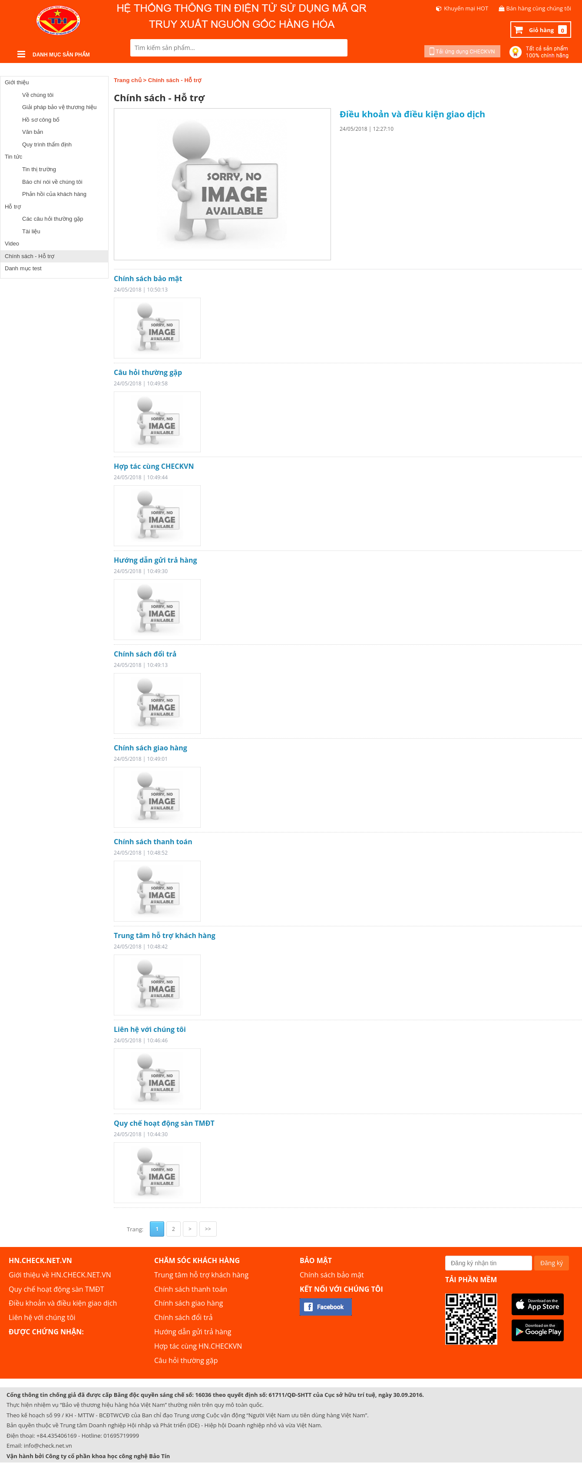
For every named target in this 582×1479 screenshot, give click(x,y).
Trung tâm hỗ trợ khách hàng (164, 935)
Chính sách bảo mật (148, 278)
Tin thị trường (39, 169)
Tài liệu (31, 231)
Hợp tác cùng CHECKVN (154, 466)
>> (208, 1229)
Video (12, 243)
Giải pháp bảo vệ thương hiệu (59, 107)
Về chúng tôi (37, 95)
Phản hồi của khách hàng (54, 194)
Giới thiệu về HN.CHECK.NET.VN (60, 1275)
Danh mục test (23, 268)
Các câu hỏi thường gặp (52, 219)
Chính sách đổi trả (145, 654)
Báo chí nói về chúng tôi (52, 182)
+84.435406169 (56, 1435)
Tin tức (13, 156)
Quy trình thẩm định (47, 144)
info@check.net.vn (48, 1445)
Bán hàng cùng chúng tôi (539, 8)
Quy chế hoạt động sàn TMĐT (164, 1123)
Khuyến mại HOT (466, 8)
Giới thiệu (17, 82)
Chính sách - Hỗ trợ (29, 256)
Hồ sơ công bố (41, 119)
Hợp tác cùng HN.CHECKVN (198, 1346)
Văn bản (32, 132)
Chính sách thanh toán (153, 841)
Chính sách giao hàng (150, 748)
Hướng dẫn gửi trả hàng (155, 560)
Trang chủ (128, 80)
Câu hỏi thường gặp (148, 372)
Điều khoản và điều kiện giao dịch (412, 114)
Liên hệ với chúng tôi (150, 1029)
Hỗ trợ (13, 206)
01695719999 (121, 1435)
